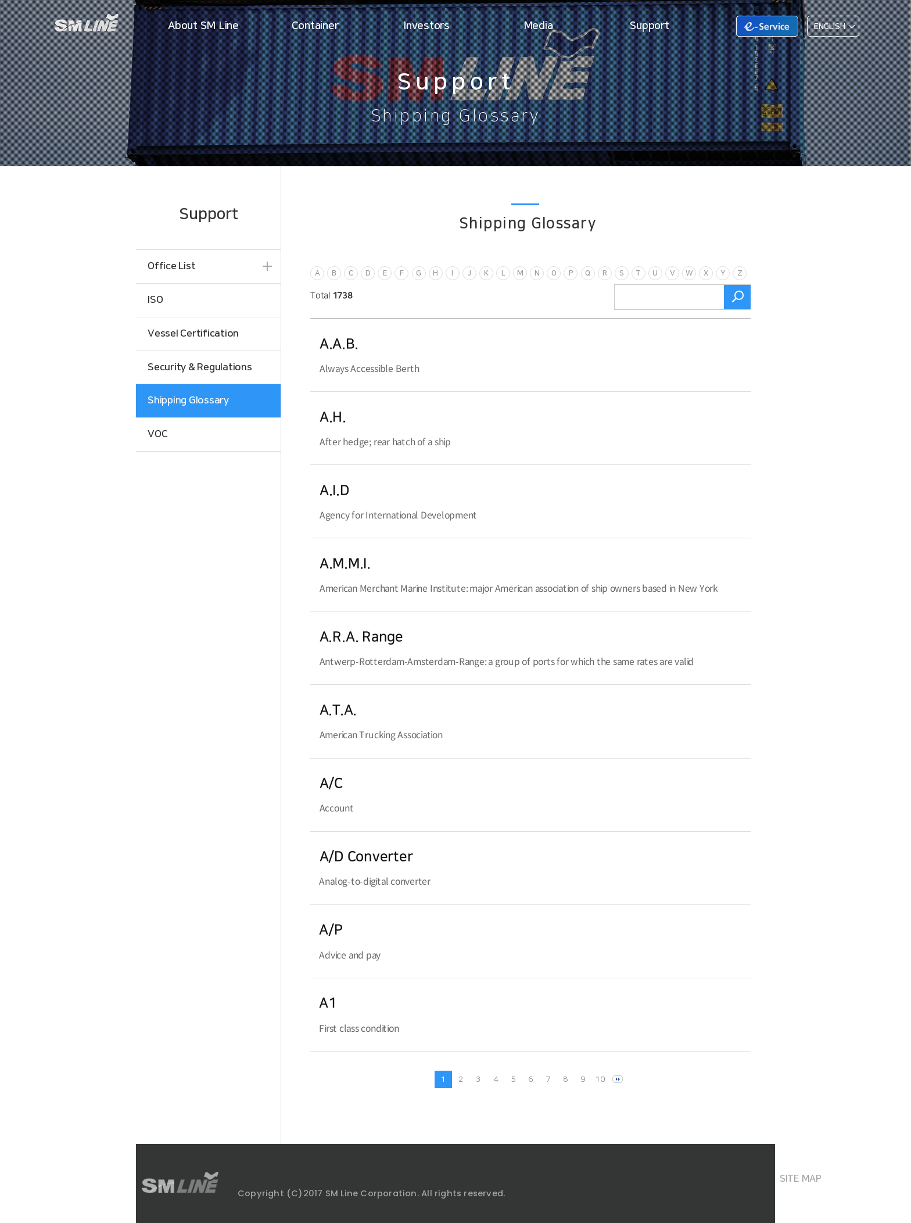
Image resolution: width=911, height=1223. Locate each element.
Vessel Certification (193, 333)
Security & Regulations (200, 367)
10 (600, 1079)
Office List (171, 265)
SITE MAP (801, 1179)
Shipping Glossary (188, 400)
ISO (155, 299)
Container (315, 26)
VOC (157, 433)
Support (649, 26)
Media (538, 26)
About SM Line (203, 26)
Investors (426, 26)
